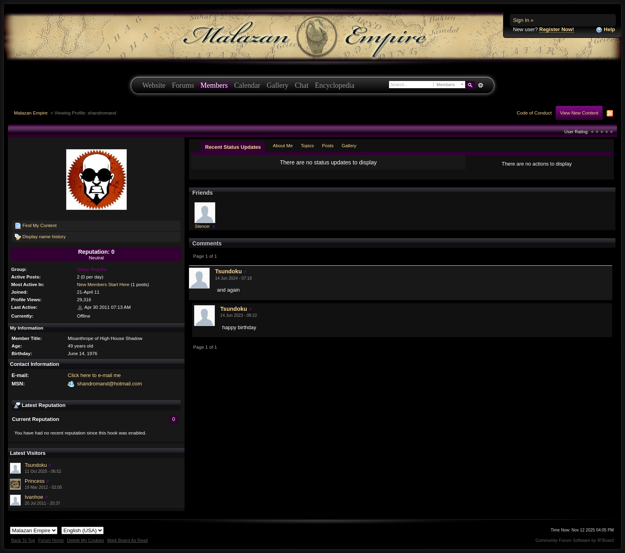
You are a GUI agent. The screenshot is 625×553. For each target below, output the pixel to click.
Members (214, 85)
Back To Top (23, 540)
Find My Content (36, 226)
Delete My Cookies (85, 540)
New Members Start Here (103, 284)
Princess (35, 481)
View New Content (579, 112)
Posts (328, 145)
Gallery (278, 85)
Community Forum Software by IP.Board (574, 540)
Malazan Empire (30, 112)
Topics (307, 145)
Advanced (480, 85)
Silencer (202, 226)
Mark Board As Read (127, 540)
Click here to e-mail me (94, 375)
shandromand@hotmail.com (109, 384)
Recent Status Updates (233, 147)
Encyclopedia (334, 85)
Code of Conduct (534, 112)
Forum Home (51, 540)
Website (153, 85)
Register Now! (556, 29)
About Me (283, 145)
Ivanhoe (34, 497)
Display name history (40, 237)
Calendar (247, 85)
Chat (302, 85)
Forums (183, 85)
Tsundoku (36, 465)
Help (605, 29)
